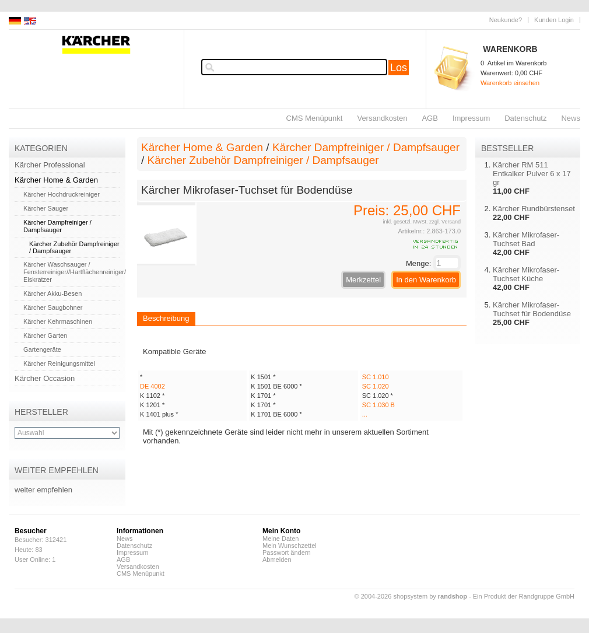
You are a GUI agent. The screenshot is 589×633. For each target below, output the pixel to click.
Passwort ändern (286, 552)
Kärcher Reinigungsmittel (59, 363)
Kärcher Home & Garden (56, 180)
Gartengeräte (42, 349)
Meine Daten (280, 538)
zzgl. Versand (445, 222)
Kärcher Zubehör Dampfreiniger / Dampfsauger (263, 160)
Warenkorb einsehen (510, 82)
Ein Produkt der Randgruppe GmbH (523, 596)
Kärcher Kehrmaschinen (57, 321)
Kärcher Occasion (45, 378)
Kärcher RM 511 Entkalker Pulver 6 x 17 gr (532, 173)
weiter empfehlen (43, 489)
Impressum (471, 118)
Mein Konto (281, 531)
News (570, 118)
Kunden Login (554, 19)
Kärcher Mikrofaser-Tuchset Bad (526, 239)
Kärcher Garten (45, 335)
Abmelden (277, 559)
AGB (429, 118)
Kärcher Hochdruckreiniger (61, 194)
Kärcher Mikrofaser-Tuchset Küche (526, 274)
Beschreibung (166, 318)
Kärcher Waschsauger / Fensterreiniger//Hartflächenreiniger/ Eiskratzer (74, 272)
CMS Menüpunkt (314, 118)
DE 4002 (152, 386)
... (364, 414)
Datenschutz (525, 118)
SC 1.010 (375, 376)
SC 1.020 (375, 386)
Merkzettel (363, 279)
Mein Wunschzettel (289, 545)
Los (398, 68)
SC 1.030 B (378, 404)
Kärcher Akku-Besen (52, 293)
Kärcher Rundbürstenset (534, 208)
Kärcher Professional (50, 164)
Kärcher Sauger (45, 208)
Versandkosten (382, 118)
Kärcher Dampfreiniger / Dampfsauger (57, 226)
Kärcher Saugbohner (53, 307)
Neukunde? (505, 19)
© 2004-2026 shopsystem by (411, 596)
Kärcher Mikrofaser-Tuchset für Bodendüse (532, 309)
